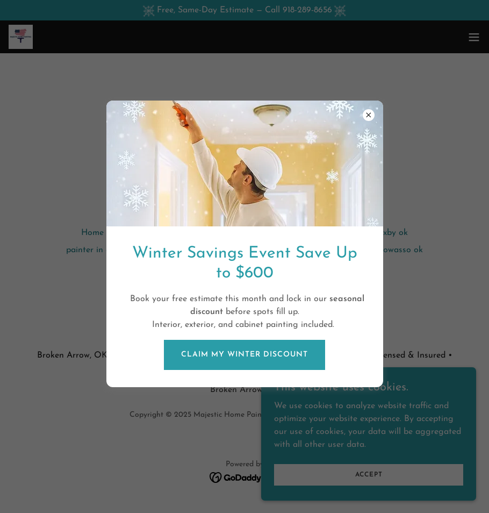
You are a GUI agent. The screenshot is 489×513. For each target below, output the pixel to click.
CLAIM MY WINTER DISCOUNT (244, 355)
